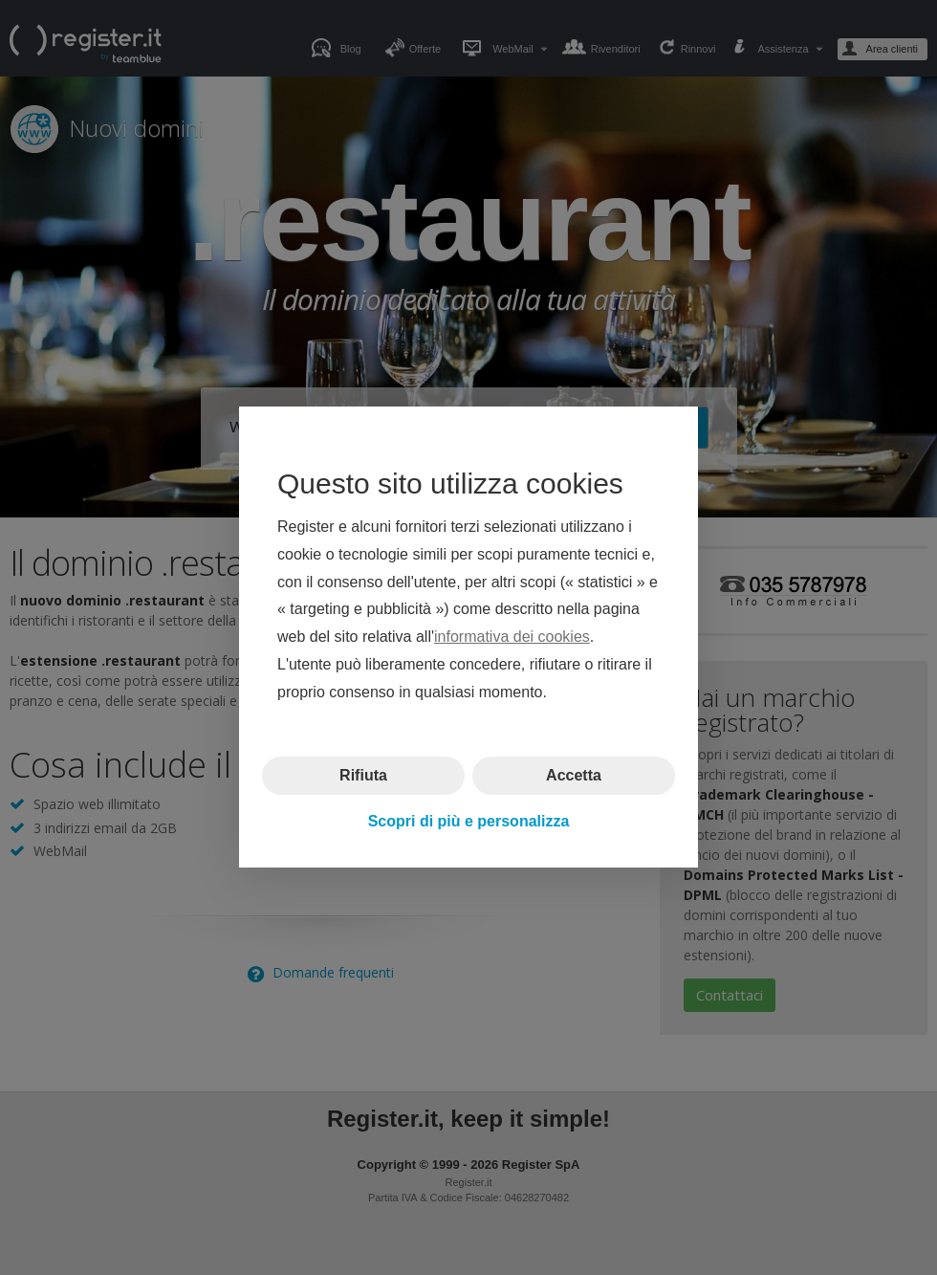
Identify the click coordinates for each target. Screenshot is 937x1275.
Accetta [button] (573, 775)
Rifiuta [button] (363, 775)
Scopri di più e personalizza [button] (469, 821)
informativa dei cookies (512, 637)
